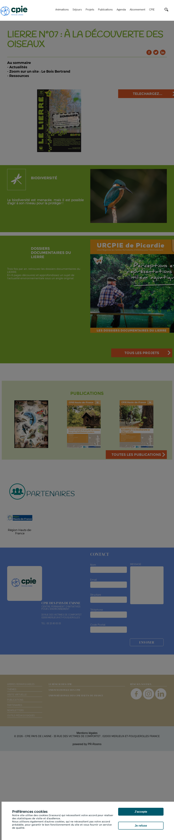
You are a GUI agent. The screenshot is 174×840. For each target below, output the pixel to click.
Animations (62, 9)
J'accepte (141, 811)
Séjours (77, 9)
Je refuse (141, 825)
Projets (90, 9)
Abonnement (137, 9)
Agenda (121, 9)
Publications (105, 9)
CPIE (152, 9)
